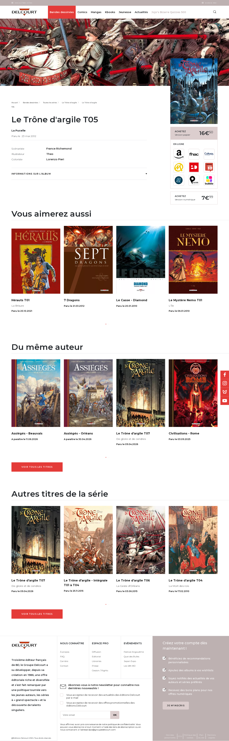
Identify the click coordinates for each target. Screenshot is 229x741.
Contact (64, 665)
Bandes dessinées (62, 12)
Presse (95, 665)
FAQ (62, 656)
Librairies (96, 661)
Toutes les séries (50, 102)
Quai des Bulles (131, 656)
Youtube (224, 400)
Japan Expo (130, 661)
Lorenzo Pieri (55, 159)
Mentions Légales (211, 736)
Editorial (96, 656)
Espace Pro (210, 3)
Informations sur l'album (79, 173)
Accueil (14, 102)
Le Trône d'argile (69, 102)
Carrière (64, 661)
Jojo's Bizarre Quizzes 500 (169, 12)
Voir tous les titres (37, 467)
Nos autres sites (23, 3)
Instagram (224, 383)
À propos (64, 651)
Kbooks (110, 12)
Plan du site (201, 736)
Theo (49, 154)
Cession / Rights (100, 670)
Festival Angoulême (134, 651)
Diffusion (96, 651)
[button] (106, 324)
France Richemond (59, 148)
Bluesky (224, 392)
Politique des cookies (190, 736)
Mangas (96, 12)
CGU (180, 736)
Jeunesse (125, 12)
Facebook (224, 375)
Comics (82, 12)
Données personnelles (170, 736)
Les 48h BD (129, 665)
